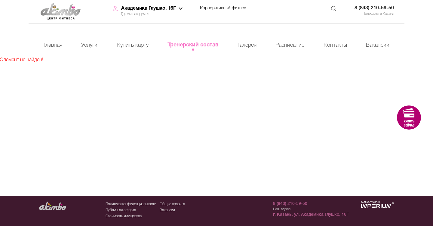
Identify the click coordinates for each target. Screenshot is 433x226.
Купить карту (133, 45)
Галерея (247, 45)
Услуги (89, 45)
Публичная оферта (121, 210)
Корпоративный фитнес (223, 8)
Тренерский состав (192, 45)
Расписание (289, 45)
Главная (53, 45)
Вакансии (377, 45)
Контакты (335, 45)
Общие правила (172, 204)
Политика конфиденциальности (131, 204)
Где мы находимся (135, 14)
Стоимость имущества (124, 216)
